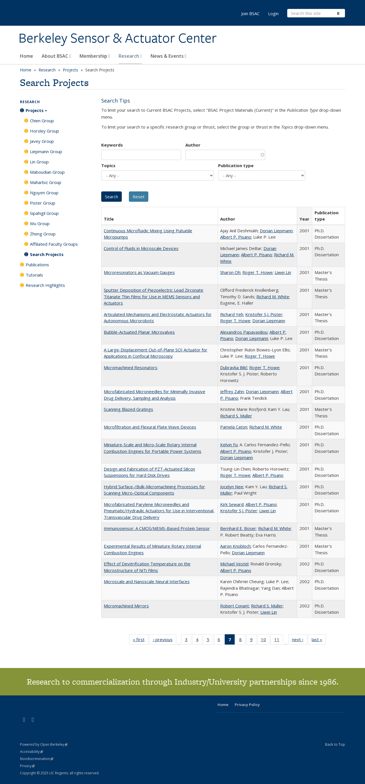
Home (26, 56)
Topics (108, 165)
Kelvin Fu (229, 444)
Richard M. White (272, 296)
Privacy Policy (247, 704)
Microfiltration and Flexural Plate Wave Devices (150, 427)
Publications (37, 264)
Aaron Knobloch (235, 546)
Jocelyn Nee (231, 486)
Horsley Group (44, 131)
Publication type (236, 165)
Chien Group (42, 120)
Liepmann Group (46, 151)
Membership (95, 56)
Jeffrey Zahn (232, 391)
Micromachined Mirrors (126, 606)
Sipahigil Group (44, 213)
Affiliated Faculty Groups (54, 244)
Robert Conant (234, 606)
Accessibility (31, 751)
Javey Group (42, 141)
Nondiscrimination (36, 758)
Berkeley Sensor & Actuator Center (118, 38)
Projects (70, 70)
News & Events (168, 56)
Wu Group (40, 223)
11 (278, 640)
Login (273, 13)
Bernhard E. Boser (238, 528)
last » (319, 640)
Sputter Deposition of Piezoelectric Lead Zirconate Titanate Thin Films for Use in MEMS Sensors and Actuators (153, 296)
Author (192, 145)
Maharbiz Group (45, 182)
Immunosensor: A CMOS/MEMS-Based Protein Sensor (157, 528)
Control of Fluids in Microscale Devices (141, 248)
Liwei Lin (283, 272)
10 (265, 640)
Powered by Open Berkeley (44, 744)
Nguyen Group (44, 192)
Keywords (112, 145)
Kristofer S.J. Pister (263, 314)
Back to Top (335, 744)
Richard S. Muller (236, 416)
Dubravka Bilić (233, 367)
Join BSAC (250, 13)
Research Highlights (45, 285)
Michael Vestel (234, 564)
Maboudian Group (47, 172)
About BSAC (56, 56)
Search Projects (47, 254)
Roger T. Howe (257, 272)
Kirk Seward (232, 504)
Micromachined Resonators (130, 367)
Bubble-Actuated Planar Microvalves (139, 332)
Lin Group (39, 162)
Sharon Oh (230, 272)
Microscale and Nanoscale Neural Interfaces (147, 581)
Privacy (27, 765)
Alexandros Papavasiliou (243, 332)
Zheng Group (43, 234)
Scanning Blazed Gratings (128, 409)
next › (299, 640)
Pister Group (42, 203)
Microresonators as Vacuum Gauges (139, 272)
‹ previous (164, 640)
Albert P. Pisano (235, 237)
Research (130, 56)
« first (140, 640)
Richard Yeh (231, 314)
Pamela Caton (233, 427)
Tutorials (34, 275)
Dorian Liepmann (276, 230)
